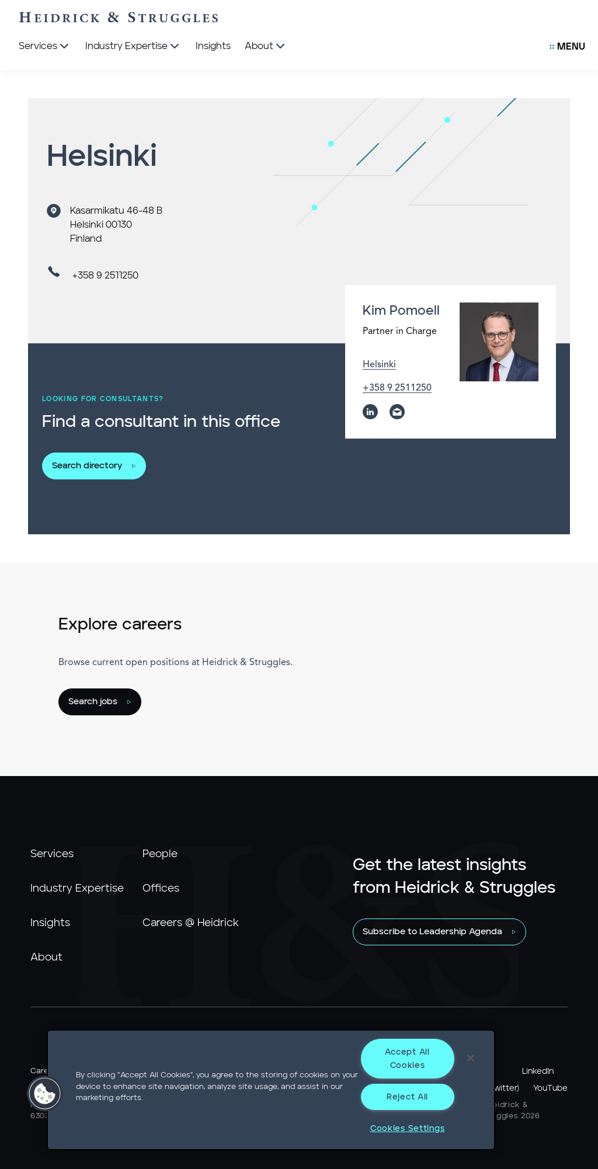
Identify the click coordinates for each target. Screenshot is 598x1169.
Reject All (407, 1097)
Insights (50, 923)
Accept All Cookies (407, 1059)
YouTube (550, 1088)
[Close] (471, 1058)
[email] (397, 412)
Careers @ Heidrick (190, 923)
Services (52, 854)
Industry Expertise (77, 888)
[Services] (45, 46)
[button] (45, 1093)
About (46, 957)
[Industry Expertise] (133, 46)
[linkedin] (370, 412)
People (160, 854)
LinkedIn (538, 1071)
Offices (160, 888)
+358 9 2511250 (105, 275)
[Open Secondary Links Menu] (567, 47)
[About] (266, 46)
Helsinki (379, 365)
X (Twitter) (498, 1088)
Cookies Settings (407, 1128)
